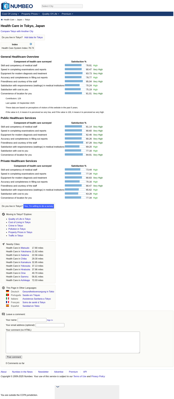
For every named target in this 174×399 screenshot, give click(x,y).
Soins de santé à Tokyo (34, 302)
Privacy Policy (98, 376)
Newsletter (43, 372)
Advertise (58, 372)
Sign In (50, 320)
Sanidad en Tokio (31, 306)
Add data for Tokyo (33, 37)
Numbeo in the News (22, 372)
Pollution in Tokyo (17, 229)
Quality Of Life (49, 13)
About (3, 372)
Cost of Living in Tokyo (19, 222)
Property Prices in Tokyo (20, 232)
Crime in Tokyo (15, 225)
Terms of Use (79, 376)
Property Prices (29, 13)
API (85, 372)
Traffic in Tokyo (15, 235)
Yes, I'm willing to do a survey (38, 206)
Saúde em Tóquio (31, 295)
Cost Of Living (9, 13)
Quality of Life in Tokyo (19, 219)
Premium (66, 13)
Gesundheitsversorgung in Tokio (38, 291)
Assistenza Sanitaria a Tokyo (37, 299)
